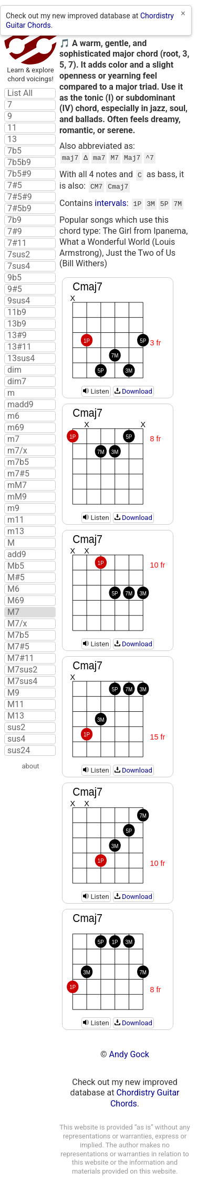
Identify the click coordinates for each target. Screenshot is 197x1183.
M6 (13, 589)
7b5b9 (19, 162)
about (30, 766)
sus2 (16, 727)
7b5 (14, 151)
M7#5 (18, 647)
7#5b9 (19, 208)
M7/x (17, 624)
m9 (13, 508)
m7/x (17, 451)
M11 (15, 704)
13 (12, 139)
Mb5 (15, 566)
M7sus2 (22, 670)
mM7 (17, 485)
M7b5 (18, 635)
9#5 (14, 289)
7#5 (14, 185)
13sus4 (21, 358)
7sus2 (18, 255)
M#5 (16, 577)
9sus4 (18, 301)
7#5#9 (19, 197)
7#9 (14, 231)
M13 (15, 716)
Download (133, 387)
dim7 (16, 381)
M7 (13, 612)
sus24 (18, 750)
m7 (13, 439)
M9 (13, 693)
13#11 (19, 347)
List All (20, 93)
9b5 (14, 278)
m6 (13, 416)
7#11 (17, 243)
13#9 (17, 335)
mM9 (17, 497)
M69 (15, 600)
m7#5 (18, 474)
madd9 (20, 404)
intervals (111, 200)
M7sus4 (22, 681)
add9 (16, 554)
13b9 (16, 324)
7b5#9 (19, 174)
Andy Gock (129, 1050)
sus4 (16, 739)
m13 (15, 531)
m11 (15, 520)
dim (14, 370)
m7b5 (18, 462)
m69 (15, 428)
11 (12, 128)
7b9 (14, 220)
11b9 (16, 312)
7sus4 (18, 266)
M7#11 (20, 658)
